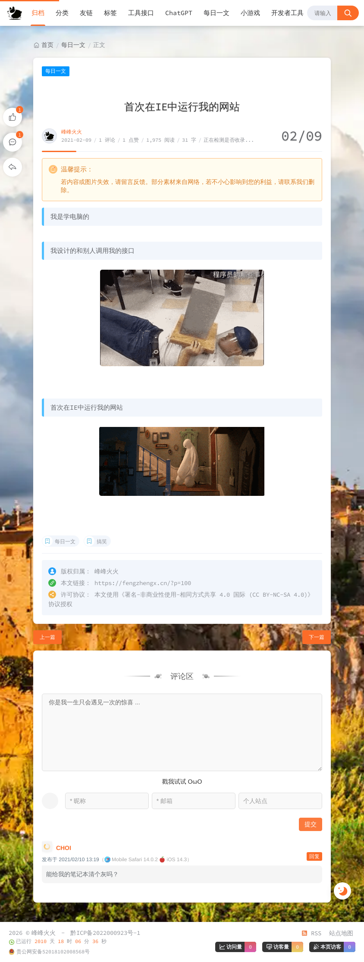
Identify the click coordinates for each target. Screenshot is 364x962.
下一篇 (316, 637)
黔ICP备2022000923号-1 (105, 933)
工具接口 (141, 13)
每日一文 (216, 13)
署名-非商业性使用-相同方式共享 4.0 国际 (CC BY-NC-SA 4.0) (216, 594)
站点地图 (341, 933)
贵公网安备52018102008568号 (53, 951)
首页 (47, 45)
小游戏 (250, 13)
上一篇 (47, 637)
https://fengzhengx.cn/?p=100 (142, 583)
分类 (62, 13)
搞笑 (102, 541)
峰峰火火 (71, 131)
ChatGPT (178, 13)
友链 (86, 13)
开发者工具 (287, 13)
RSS (311, 933)
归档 (37, 13)
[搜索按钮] (348, 13)
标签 (110, 13)
